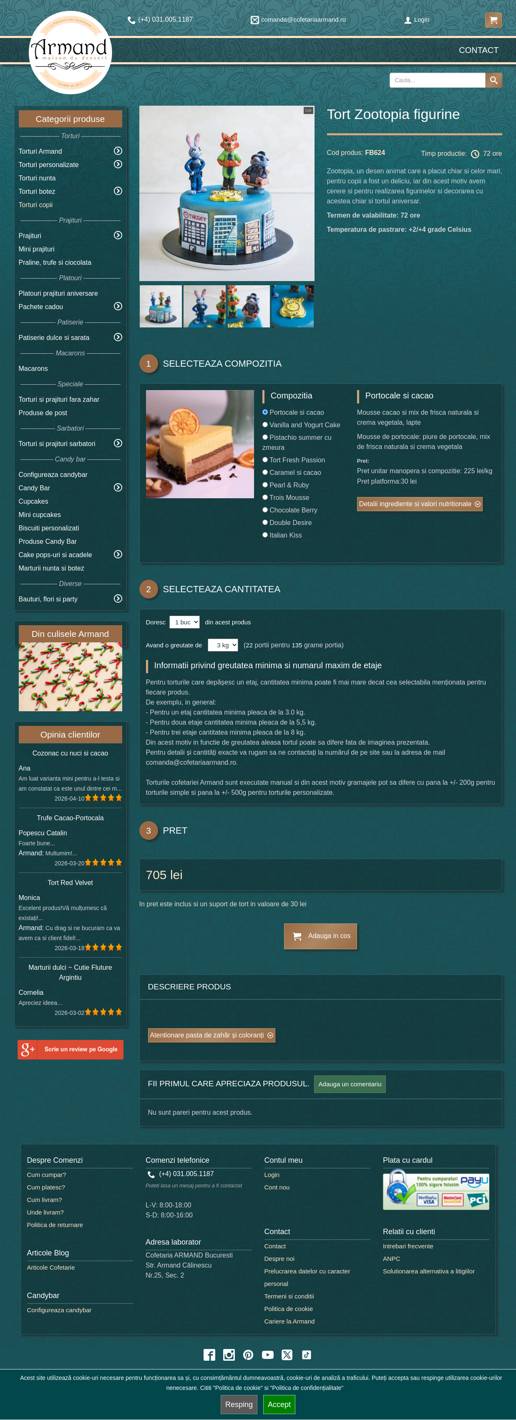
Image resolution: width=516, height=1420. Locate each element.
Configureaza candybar (53, 474)
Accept (279, 1404)
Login (417, 19)
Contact (478, 50)
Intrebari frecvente (408, 1246)
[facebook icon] (209, 1355)
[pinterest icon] (248, 1355)
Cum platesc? (46, 1187)
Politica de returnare (55, 1224)
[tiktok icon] (306, 1355)
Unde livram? (45, 1212)
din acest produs (226, 622)
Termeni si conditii (289, 1296)
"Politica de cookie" (238, 1387)
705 (156, 875)
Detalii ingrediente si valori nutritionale (415, 503)
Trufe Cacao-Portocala (70, 818)
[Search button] (494, 80)
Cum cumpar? (46, 1174)
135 (297, 645)
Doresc (157, 622)
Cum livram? (44, 1199)
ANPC (391, 1258)
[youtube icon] (268, 1355)
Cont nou (277, 1187)
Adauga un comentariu (350, 1084)
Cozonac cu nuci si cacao (70, 753)
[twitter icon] (287, 1355)
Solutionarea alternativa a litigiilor (429, 1271)
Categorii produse (70, 119)
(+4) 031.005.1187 (181, 1173)
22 (249, 645)
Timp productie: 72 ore (461, 154)
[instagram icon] (229, 1355)
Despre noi (279, 1258)
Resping (239, 1404)
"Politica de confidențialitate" (307, 1387)
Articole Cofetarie (51, 1267)
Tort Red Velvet (70, 882)
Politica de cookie (288, 1308)
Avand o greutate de (174, 645)
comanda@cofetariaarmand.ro (298, 19)
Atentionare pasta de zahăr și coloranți (207, 1035)
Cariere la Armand (289, 1321)
